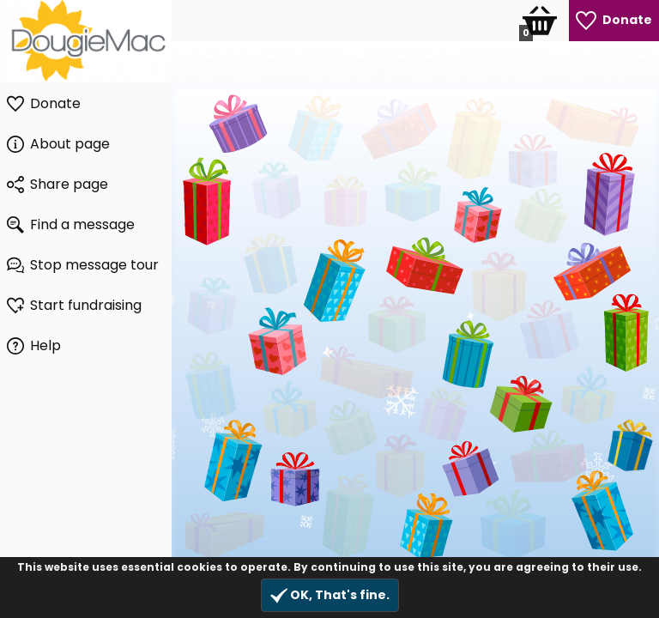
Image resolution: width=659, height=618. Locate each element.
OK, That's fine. (330, 595)
